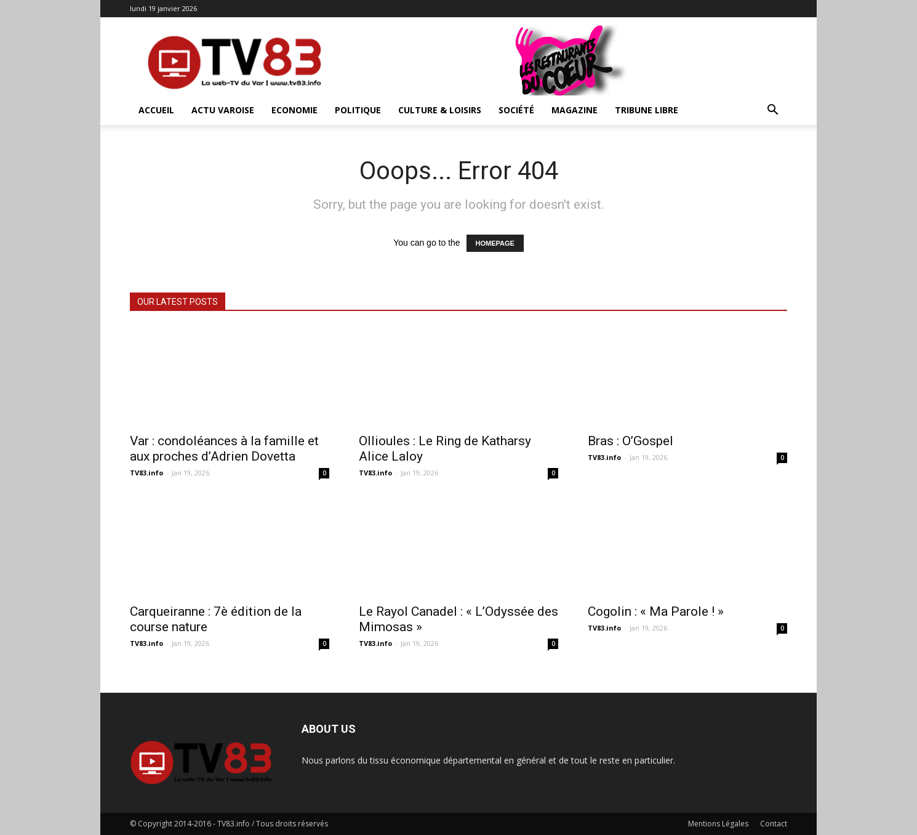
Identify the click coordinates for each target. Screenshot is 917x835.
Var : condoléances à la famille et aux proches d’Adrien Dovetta (224, 449)
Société (516, 110)
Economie (294, 110)
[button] (772, 111)
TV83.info (146, 472)
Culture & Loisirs (439, 110)
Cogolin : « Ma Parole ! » (656, 611)
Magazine (574, 110)
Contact (773, 823)
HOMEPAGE (495, 243)
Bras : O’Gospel (630, 441)
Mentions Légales (718, 823)
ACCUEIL (156, 110)
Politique (358, 110)
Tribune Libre (646, 110)
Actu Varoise (222, 110)
